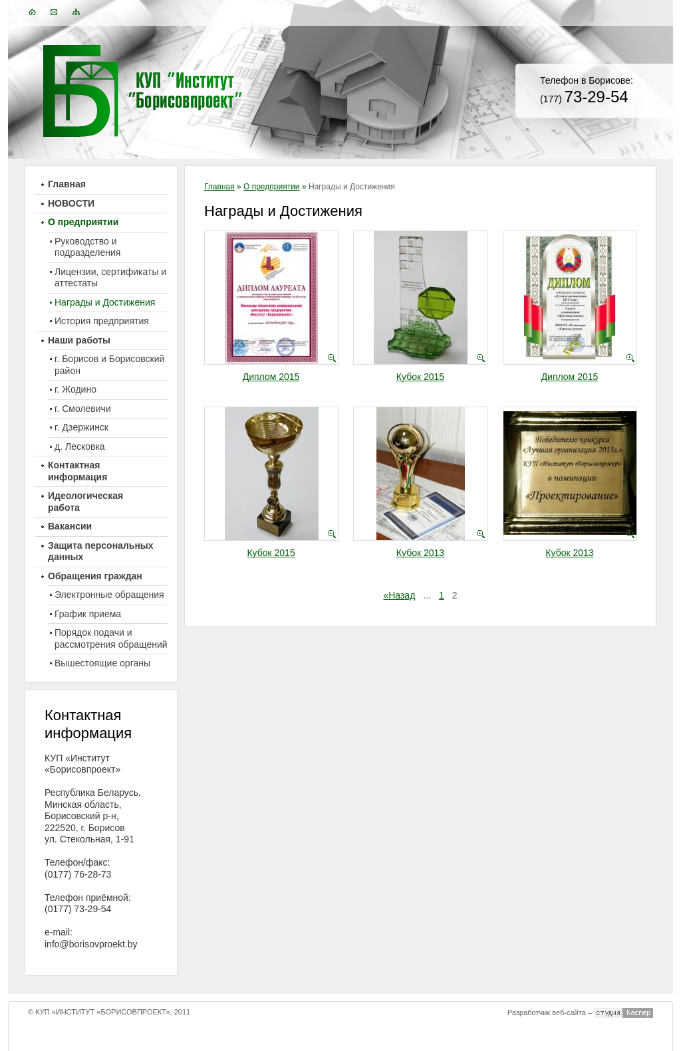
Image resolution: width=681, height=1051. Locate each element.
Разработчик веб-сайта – (549, 1012)
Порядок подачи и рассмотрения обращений (111, 638)
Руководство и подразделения (87, 247)
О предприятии (271, 186)
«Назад (399, 595)
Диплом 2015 (271, 376)
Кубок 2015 (420, 376)
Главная (219, 186)
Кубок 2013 (420, 552)
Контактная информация (77, 471)
